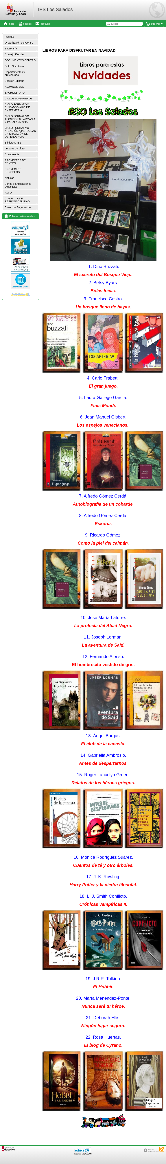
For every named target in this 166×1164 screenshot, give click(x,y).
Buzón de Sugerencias (18, 207)
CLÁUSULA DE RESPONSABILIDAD (17, 200)
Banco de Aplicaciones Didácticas (18, 185)
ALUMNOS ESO (14, 86)
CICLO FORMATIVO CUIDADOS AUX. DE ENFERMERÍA (17, 107)
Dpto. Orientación (15, 66)
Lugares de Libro (15, 148)
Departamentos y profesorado (15, 73)
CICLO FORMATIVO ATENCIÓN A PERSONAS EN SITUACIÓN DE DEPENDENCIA (20, 132)
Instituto (9, 36)
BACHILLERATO (15, 92)
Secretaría (11, 48)
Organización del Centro (19, 42)
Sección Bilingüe (14, 80)
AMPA (8, 192)
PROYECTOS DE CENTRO (15, 162)
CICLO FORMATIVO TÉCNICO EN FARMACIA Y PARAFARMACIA (20, 119)
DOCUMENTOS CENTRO (20, 60)
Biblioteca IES (13, 142)
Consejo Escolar (14, 54)
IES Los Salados (55, 9)
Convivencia (12, 154)
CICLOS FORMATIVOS (19, 98)
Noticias (9, 177)
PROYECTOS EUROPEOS (13, 171)
